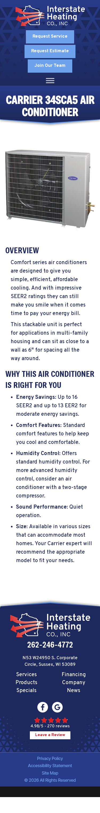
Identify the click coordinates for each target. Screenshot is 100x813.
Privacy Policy (50, 758)
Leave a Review (50, 735)
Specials (26, 690)
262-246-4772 (50, 645)
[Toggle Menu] (50, 80)
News (73, 690)
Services (26, 674)
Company (73, 682)
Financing (74, 674)
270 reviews (58, 726)
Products (26, 682)
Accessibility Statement (50, 765)
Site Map (50, 773)
